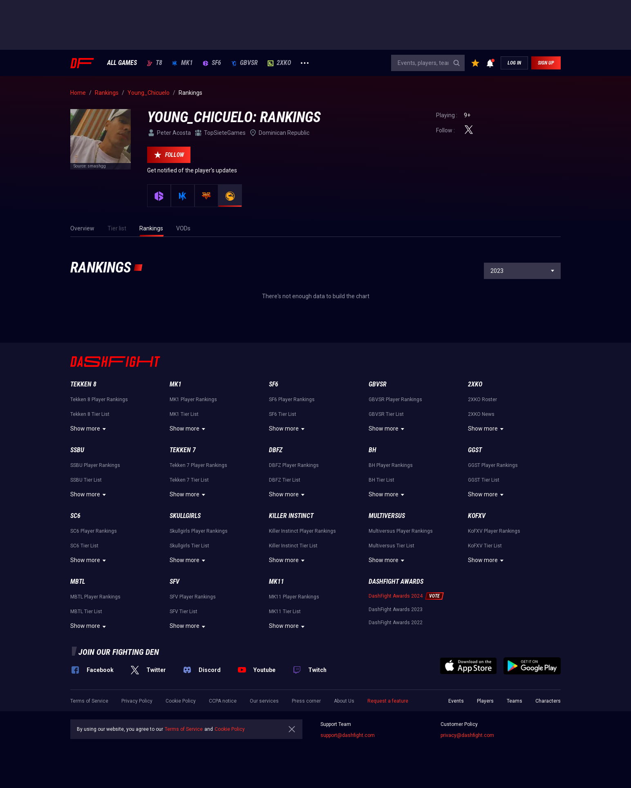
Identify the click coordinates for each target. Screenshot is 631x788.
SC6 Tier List (84, 546)
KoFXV (477, 516)
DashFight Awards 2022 (396, 622)
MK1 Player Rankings (193, 399)
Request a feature (387, 701)
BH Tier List (381, 480)
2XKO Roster (482, 399)
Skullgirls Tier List (189, 546)
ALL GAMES (122, 63)
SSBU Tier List (86, 480)
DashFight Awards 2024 (396, 596)
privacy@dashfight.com (467, 735)
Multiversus (387, 516)
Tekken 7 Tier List (189, 480)
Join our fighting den (118, 652)
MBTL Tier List (86, 611)
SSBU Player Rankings (95, 465)
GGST (475, 450)
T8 (154, 63)
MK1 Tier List (184, 414)
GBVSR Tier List (386, 414)
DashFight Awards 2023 (396, 609)
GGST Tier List (483, 480)
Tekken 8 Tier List (90, 414)
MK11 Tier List (285, 611)
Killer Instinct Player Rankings (302, 531)
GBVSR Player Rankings (395, 399)
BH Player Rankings (391, 465)
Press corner (306, 701)
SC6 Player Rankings (93, 531)
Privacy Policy (136, 701)
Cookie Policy (181, 701)
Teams (514, 701)
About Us (344, 701)
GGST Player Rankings (493, 465)
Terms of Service (89, 701)
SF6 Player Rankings (292, 399)
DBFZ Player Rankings (294, 465)
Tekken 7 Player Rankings (198, 465)
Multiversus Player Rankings (401, 531)
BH (372, 450)
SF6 (212, 63)
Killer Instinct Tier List (293, 546)
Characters (548, 701)
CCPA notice (223, 701)
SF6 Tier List (282, 414)
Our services (264, 701)
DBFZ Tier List (284, 480)
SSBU (77, 450)
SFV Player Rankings (193, 597)
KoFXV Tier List (485, 546)
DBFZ (275, 450)
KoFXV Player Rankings (494, 531)
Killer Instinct (291, 516)
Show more (89, 429)
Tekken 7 (183, 450)
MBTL (77, 581)
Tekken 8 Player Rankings (99, 399)
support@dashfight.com (347, 735)
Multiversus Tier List (391, 546)
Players (485, 701)
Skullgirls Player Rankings (199, 531)
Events (456, 701)
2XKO (279, 63)
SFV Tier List (183, 611)
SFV (174, 581)
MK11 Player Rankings (294, 597)
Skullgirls (185, 516)
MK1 (182, 63)
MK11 (276, 581)
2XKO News (481, 414)
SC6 (75, 516)
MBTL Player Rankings (95, 597)
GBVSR (244, 63)
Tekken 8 (83, 384)
